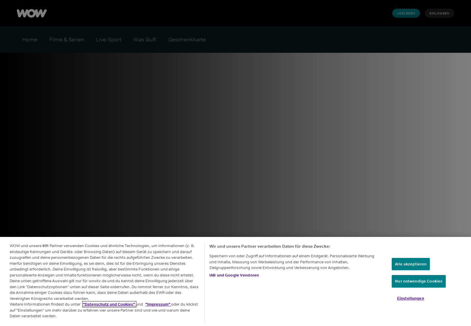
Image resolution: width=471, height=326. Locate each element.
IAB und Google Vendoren (234, 277)
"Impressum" (158, 307)
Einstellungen (410, 300)
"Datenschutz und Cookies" (109, 307)
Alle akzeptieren (411, 266)
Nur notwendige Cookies (418, 283)
